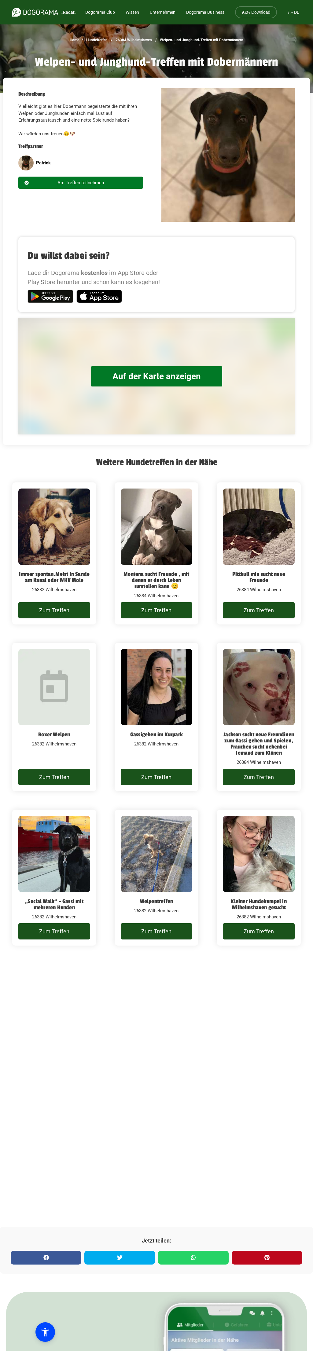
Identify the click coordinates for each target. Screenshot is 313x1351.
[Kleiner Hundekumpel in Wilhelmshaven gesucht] (259, 878)
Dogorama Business (205, 12)
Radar (69, 12)
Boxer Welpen (54, 734)
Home (74, 40)
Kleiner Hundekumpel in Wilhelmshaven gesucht (258, 904)
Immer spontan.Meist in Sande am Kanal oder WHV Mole (54, 577)
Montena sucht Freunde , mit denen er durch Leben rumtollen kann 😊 (156, 580)
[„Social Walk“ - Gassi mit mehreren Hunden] (54, 878)
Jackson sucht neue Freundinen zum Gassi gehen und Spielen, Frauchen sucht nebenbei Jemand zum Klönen (258, 743)
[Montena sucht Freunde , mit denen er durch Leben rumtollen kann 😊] (157, 553)
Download (256, 12)
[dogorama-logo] (35, 12)
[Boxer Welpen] (54, 717)
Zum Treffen (54, 610)
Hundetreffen (96, 40)
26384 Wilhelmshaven (133, 40)
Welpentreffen (156, 901)
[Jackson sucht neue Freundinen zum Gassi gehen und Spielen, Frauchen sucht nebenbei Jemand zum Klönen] (259, 717)
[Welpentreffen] (157, 878)
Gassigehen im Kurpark (156, 734)
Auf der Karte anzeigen (156, 376)
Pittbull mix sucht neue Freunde (258, 577)
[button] (40, 1332)
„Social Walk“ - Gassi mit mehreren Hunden (54, 904)
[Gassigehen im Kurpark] (157, 717)
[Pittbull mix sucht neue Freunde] (259, 553)
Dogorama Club (100, 12)
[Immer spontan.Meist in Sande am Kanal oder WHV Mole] (54, 553)
